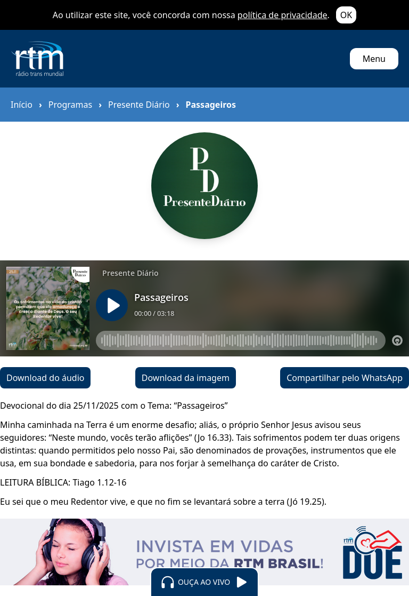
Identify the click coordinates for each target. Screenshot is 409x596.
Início (21, 104)
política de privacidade (283, 15)
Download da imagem (186, 378)
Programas (70, 104)
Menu (374, 59)
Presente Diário (139, 104)
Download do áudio (45, 378)
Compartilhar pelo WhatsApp (345, 378)
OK (346, 15)
